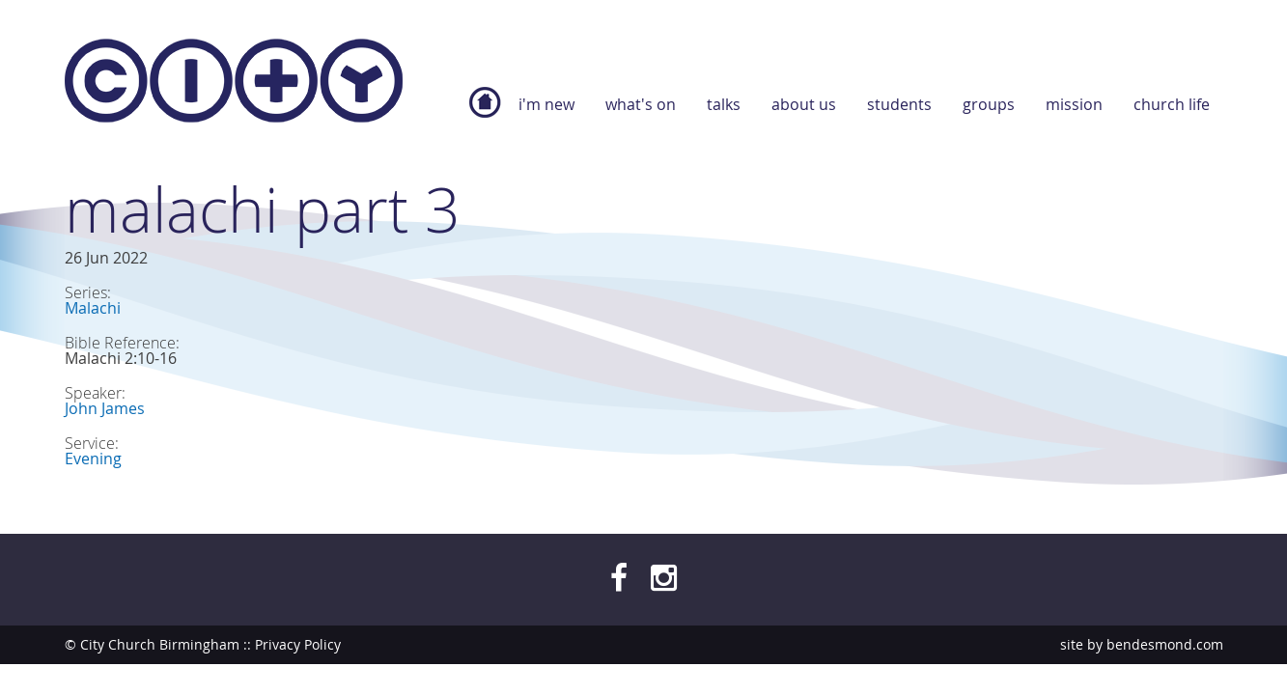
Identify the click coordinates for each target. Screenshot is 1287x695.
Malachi (93, 308)
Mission (1074, 104)
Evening (93, 458)
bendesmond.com (1164, 644)
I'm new (546, 104)
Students (899, 104)
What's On (640, 104)
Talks (724, 104)
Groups (989, 104)
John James (105, 408)
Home (484, 112)
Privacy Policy (298, 644)
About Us (803, 104)
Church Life (1171, 104)
